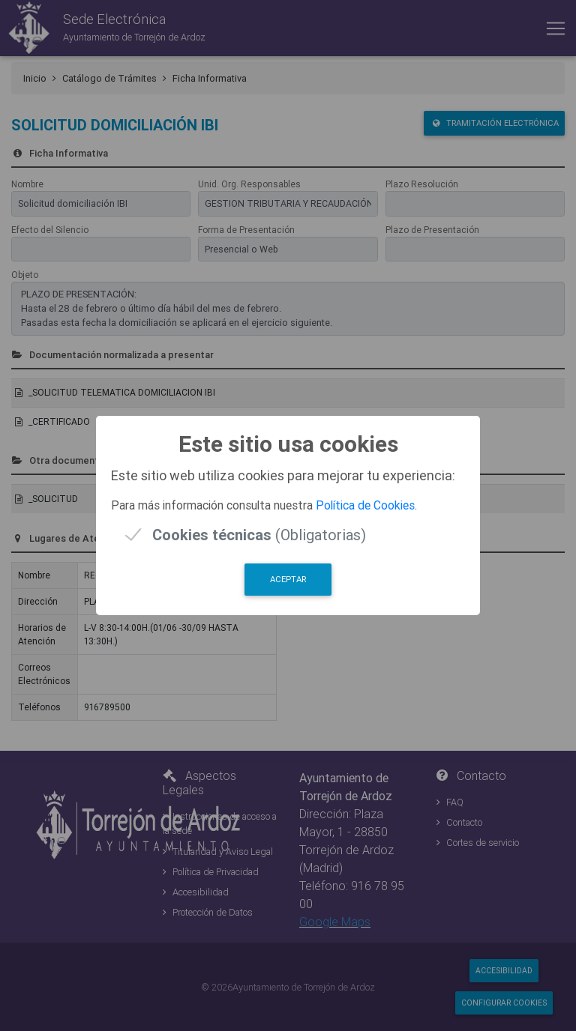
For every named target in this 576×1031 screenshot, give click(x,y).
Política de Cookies (365, 505)
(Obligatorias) (259, 534)
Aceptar (288, 579)
